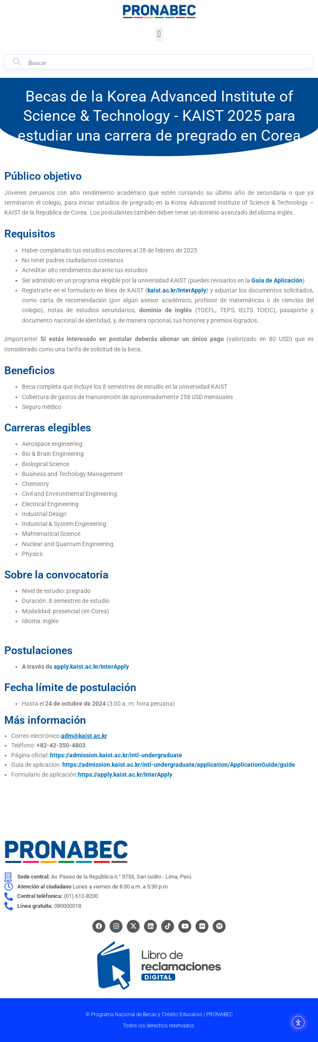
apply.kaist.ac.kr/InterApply (91, 666)
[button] (159, 34)
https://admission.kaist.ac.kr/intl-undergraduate (116, 755)
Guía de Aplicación (277, 280)
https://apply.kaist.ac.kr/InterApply (125, 774)
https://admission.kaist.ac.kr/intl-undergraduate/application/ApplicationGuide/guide (178, 764)
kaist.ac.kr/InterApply (176, 290)
